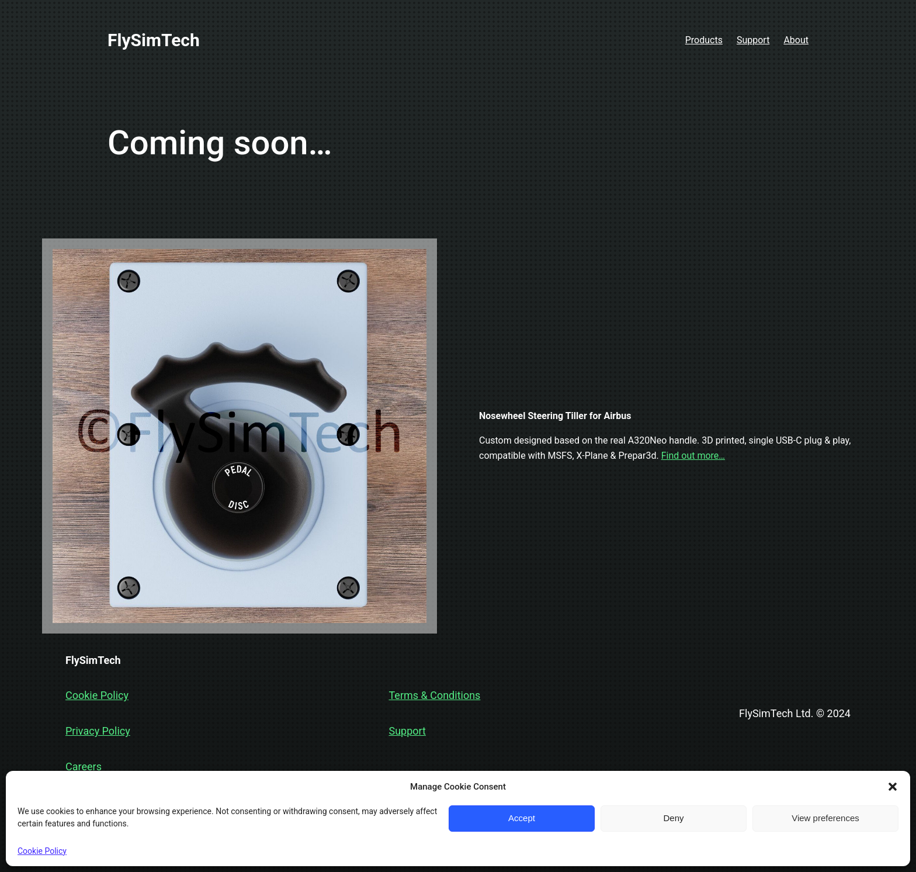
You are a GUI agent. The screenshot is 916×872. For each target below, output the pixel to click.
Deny (673, 818)
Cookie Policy (42, 851)
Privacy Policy (97, 731)
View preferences (825, 818)
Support (407, 731)
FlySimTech (153, 40)
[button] (892, 787)
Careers (83, 766)
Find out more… (693, 455)
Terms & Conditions (434, 695)
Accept (521, 818)
